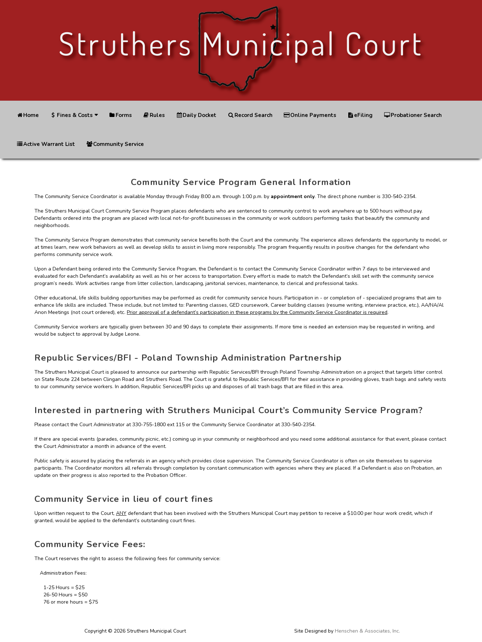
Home (27, 115)
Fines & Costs (71, 115)
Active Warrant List (45, 144)
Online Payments (309, 115)
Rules (154, 115)
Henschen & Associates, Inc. (367, 631)
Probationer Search (412, 115)
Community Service (115, 144)
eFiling (360, 115)
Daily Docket (196, 115)
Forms (120, 115)
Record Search (249, 115)
